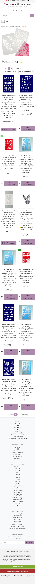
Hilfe (17, 425)
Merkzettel (17, 431)
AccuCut (17, 468)
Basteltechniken (17, 517)
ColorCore (17, 485)
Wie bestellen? (17, 456)
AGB (17, 449)
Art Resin (17, 474)
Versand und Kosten (17, 452)
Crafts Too (18, 503)
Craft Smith (17, 496)
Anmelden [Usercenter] (15, 10)
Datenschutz (17, 451)
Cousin (17, 488)
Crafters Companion (17, 501)
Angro (17, 472)
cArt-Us (17, 481)
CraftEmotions (17, 499)
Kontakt (17, 424)
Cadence (17, 479)
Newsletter (17, 458)
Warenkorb (17, 427)
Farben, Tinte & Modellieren (17, 528)
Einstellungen (5, 576)
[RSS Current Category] (21, 62)
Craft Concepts (17, 492)
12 (25, 71)
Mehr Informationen (8, 129)
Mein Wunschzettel (17, 433)
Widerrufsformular (17, 436)
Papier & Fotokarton (17, 524)
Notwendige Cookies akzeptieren (17, 571)
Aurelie (17, 476)
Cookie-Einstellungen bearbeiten (17, 438)
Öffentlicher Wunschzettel (17, 435)
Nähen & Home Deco (17, 526)
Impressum (17, 447)
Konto (17, 429)
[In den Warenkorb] (19, 128)
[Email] (13, 542)
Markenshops (17, 521)
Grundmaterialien (17, 515)
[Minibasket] (21, 10)
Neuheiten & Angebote (17, 514)
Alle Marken (17, 467)
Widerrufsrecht (17, 454)
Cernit (17, 483)
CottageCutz (17, 487)
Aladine (17, 470)
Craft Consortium (17, 494)
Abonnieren (29, 542)
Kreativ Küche (18, 519)
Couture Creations (17, 490)
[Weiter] (18, 68)
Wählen (10, 71)
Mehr (17, 505)
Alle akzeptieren (17, 566)
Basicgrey (17, 477)
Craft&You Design (17, 498)
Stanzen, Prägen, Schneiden (18, 523)
